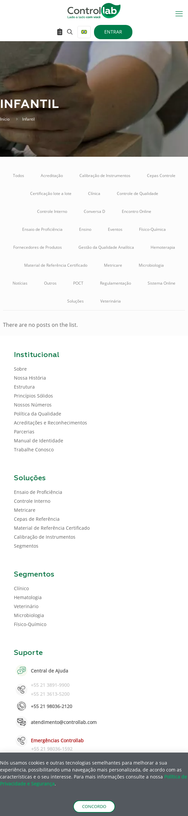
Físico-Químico (30, 624)
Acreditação (52, 175)
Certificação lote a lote (50, 193)
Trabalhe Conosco (34, 449)
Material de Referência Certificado (55, 265)
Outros (50, 283)
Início (5, 119)
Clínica (94, 193)
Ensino (85, 229)
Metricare (113, 265)
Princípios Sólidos (33, 396)
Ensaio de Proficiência (42, 229)
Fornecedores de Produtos (37, 247)
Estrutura (24, 387)
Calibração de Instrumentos (104, 175)
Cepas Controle (161, 175)
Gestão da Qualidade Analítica (106, 247)
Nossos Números (33, 405)
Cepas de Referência (37, 519)
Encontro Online (136, 211)
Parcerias (24, 431)
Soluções (75, 301)
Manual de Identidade (38, 440)
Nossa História (30, 378)
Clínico (21, 588)
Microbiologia (151, 265)
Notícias (20, 283)
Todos (18, 175)
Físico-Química (152, 229)
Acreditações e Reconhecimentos (50, 422)
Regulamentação (115, 283)
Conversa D (94, 211)
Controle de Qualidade (137, 193)
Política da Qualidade (37, 413)
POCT (78, 283)
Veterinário (26, 606)
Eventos (115, 229)
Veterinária (110, 301)
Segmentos (26, 546)
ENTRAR (113, 32)
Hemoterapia (163, 247)
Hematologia (28, 597)
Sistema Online (161, 283)
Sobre (20, 369)
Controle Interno (52, 211)
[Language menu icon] (84, 32)
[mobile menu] (179, 13)
